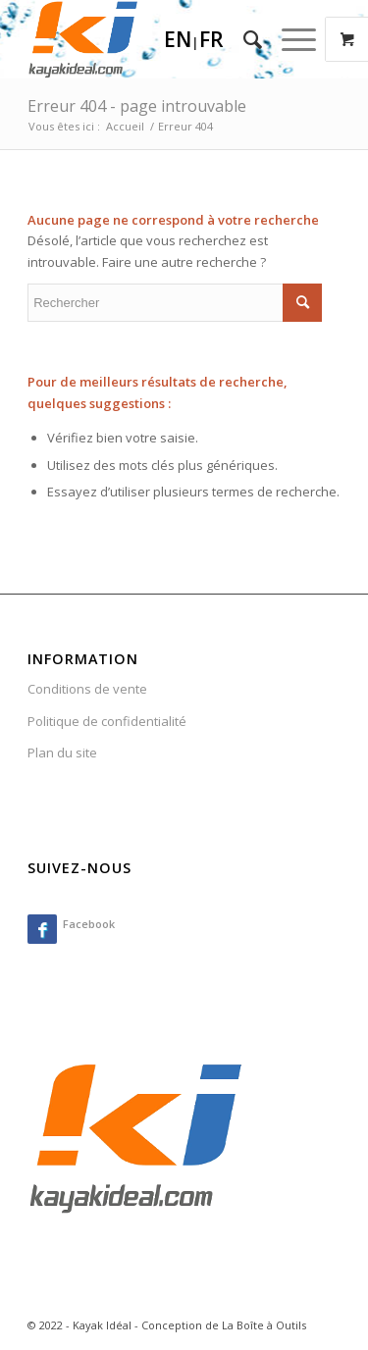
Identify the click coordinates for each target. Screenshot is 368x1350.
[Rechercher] (243, 39)
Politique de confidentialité (106, 721)
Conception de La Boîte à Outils (223, 1325)
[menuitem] (243, 39)
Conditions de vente (87, 689)
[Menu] (289, 39)
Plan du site (62, 752)
